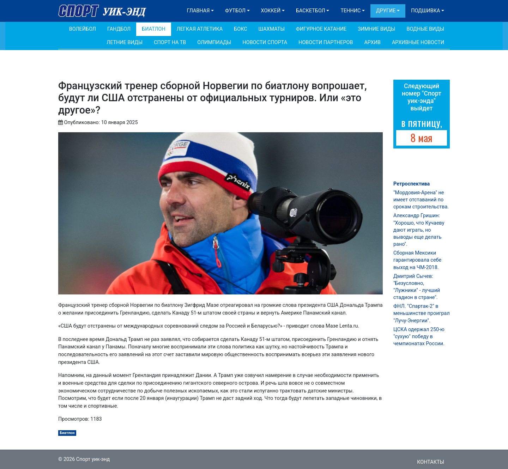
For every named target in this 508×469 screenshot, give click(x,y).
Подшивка (425, 11)
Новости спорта (264, 42)
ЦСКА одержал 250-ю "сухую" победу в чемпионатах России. (419, 337)
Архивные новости (418, 42)
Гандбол (119, 29)
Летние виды (125, 42)
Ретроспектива (411, 184)
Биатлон (153, 29)
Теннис (350, 11)
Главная (198, 11)
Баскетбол (310, 11)
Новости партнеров (325, 42)
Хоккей (271, 11)
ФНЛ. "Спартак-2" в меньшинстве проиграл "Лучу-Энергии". (421, 313)
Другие (385, 11)
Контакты (430, 462)
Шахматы (272, 29)
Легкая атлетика (200, 29)
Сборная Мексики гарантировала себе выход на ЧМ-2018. (417, 260)
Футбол (235, 11)
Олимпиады (214, 42)
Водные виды (425, 29)
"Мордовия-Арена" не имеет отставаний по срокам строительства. (421, 200)
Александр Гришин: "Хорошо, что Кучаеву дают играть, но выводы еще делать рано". (418, 230)
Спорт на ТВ (170, 42)
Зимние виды (376, 29)
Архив (372, 42)
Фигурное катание (321, 29)
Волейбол (82, 29)
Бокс (240, 29)
